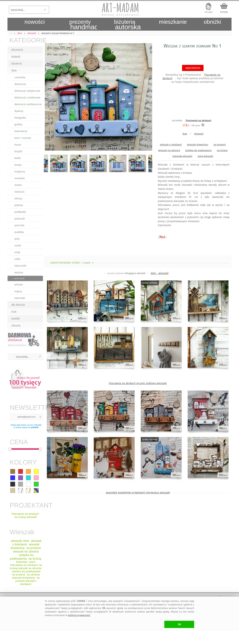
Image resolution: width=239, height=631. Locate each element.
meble (18, 185)
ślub (13, 311)
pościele (19, 225)
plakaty (18, 205)
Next (146, 97)
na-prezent (219, 144)
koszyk (224, 11)
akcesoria (17, 49)
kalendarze (20, 131)
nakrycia (19, 191)
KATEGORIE (26, 40)
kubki (17, 158)
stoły (17, 252)
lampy (18, 164)
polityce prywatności (79, 615)
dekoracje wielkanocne (28, 104)
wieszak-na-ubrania (169, 150)
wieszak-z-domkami (171, 144)
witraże (18, 284)
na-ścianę (222, 150)
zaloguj (208, 11)
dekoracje (20, 84)
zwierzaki (19, 298)
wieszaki (199, 133)
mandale (19, 178)
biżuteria (16, 63)
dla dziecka (18, 304)
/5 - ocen (191, 125)
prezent (34, 427)
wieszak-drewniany (197, 144)
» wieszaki (18, 278)
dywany (18, 111)
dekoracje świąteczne (27, 90)
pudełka (19, 232)
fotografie (20, 117)
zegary (18, 291)
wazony (18, 272)
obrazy (18, 198)
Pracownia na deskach (198, 120)
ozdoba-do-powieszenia (198, 150)
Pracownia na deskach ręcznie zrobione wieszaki (138, 383)
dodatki (15, 56)
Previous (50, 97)
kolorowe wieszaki (182, 156)
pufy (17, 238)
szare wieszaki (205, 156)
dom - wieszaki (160, 273)
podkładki (20, 212)
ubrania (16, 325)
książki (18, 151)
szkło (17, 259)
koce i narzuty (22, 138)
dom (14, 70)
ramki (17, 245)
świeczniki (20, 265)
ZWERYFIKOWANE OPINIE (72, 262)
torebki (15, 318)
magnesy (19, 171)
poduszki (19, 218)
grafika (18, 124)
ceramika (19, 77)
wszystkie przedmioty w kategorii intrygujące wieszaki (138, 492)
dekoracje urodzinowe (27, 97)
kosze (17, 144)
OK (179, 624)
